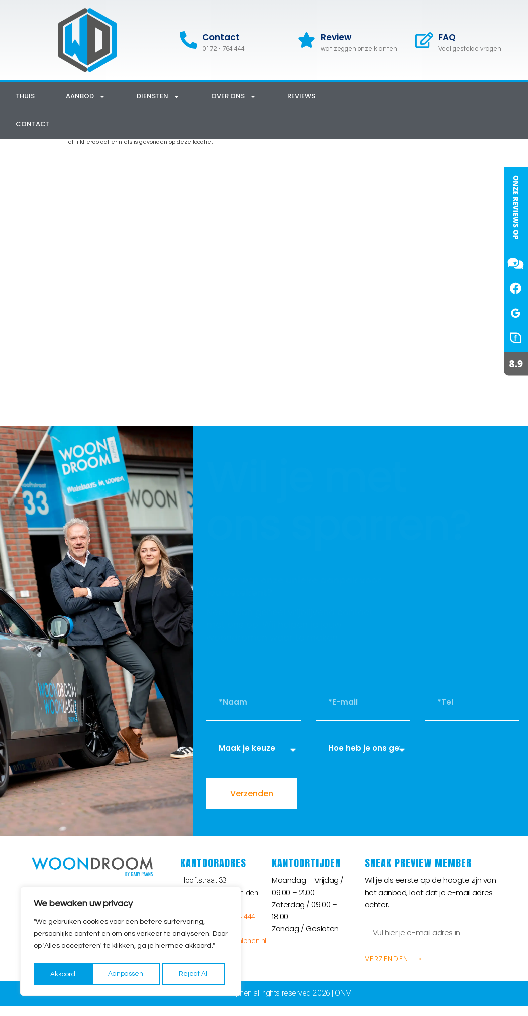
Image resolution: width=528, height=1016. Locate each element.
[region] (130, 943)
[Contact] (188, 40)
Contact (221, 37)
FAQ (447, 37)
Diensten (158, 96)
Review (336, 37)
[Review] (306, 40)
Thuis (25, 96)
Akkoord (199, 974)
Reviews (301, 96)
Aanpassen (67, 974)
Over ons (233, 96)
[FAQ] (424, 40)
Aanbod (85, 96)
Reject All (135, 974)
